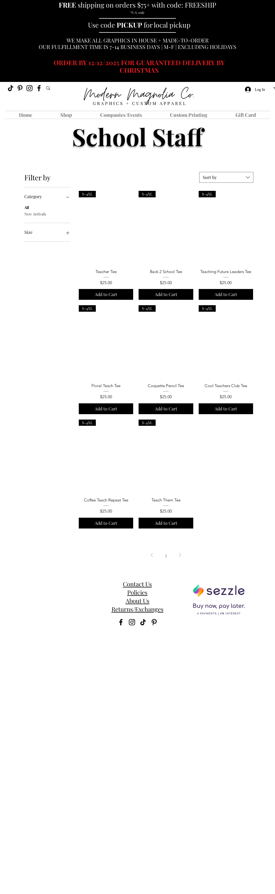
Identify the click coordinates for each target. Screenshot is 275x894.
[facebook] (39, 88)
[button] (66, 115)
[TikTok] (10, 88)
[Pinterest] (20, 88)
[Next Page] (180, 555)
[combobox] (226, 177)
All (26, 207)
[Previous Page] (152, 555)
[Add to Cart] (106, 294)
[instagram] (29, 88)
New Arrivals (35, 214)
